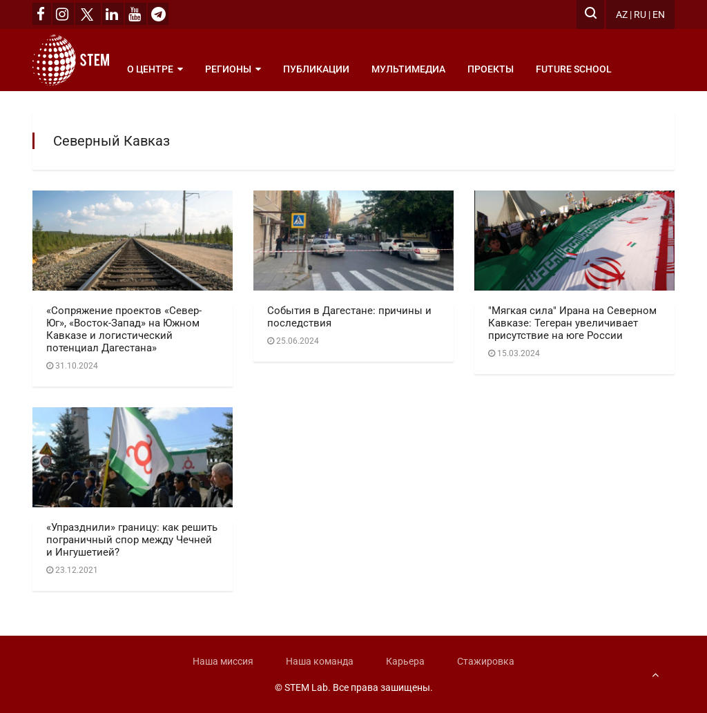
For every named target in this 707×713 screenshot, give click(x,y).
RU (640, 14)
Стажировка (485, 661)
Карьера (405, 661)
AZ (622, 14)
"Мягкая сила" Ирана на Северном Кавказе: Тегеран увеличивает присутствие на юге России (572, 323)
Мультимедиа (408, 69)
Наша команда (320, 661)
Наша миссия (223, 661)
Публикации (316, 69)
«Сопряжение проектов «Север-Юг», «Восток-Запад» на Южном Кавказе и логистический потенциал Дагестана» (124, 329)
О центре (155, 69)
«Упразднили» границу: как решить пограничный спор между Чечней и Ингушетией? (131, 539)
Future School (574, 69)
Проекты (490, 69)
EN (658, 14)
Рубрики (154, 110)
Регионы (233, 69)
